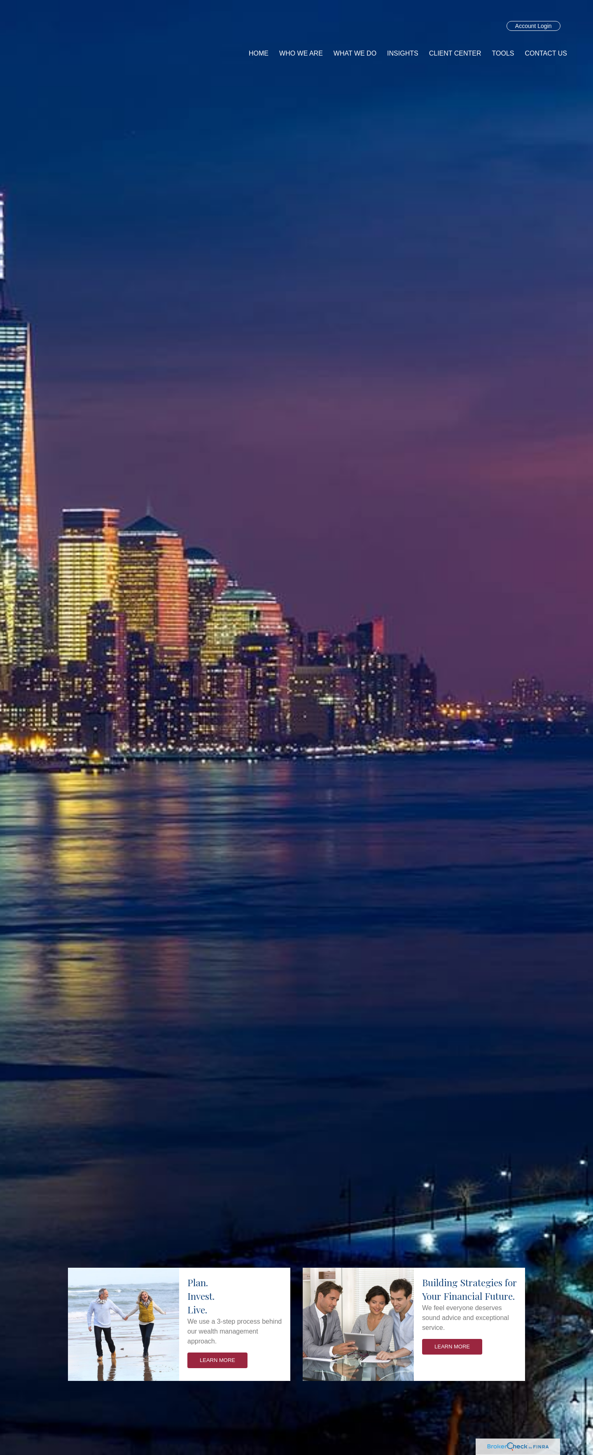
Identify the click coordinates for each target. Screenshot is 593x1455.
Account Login (533, 26)
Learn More (217, 1360)
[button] (301, 53)
